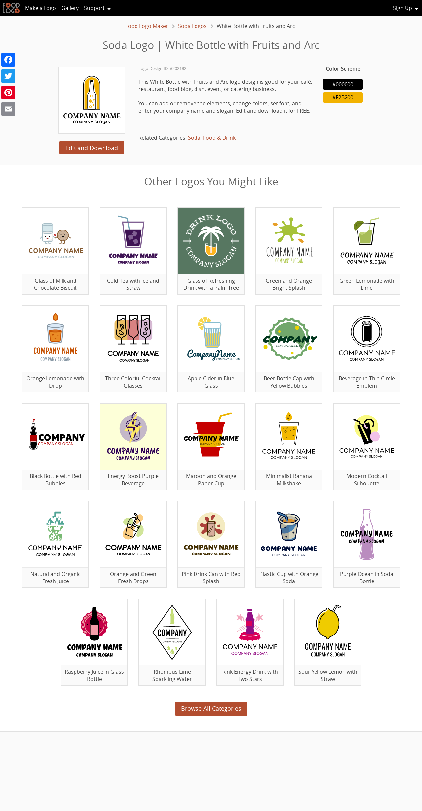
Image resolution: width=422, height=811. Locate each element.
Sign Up (402, 8)
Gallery (70, 8)
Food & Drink (219, 137)
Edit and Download (91, 148)
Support (94, 8)
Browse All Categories (211, 708)
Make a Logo (40, 8)
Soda (194, 137)
